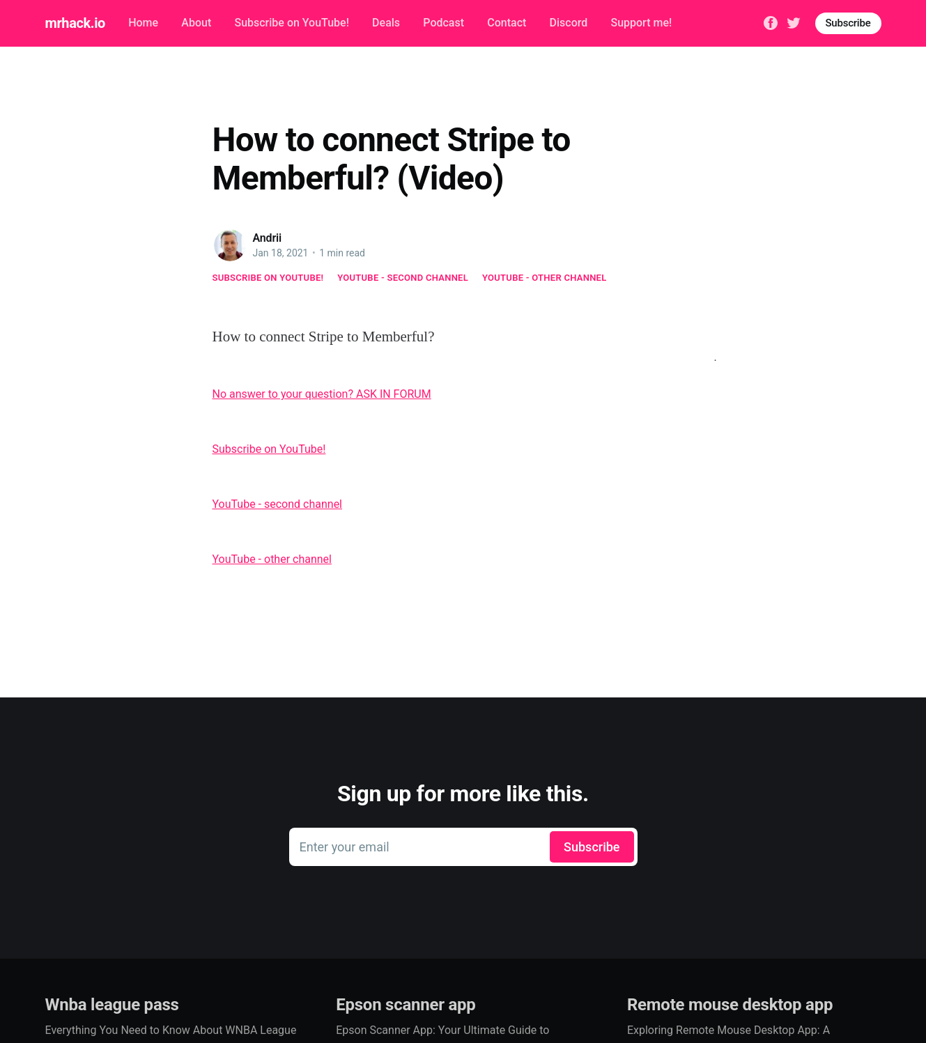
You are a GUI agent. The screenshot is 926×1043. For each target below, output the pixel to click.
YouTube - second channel (402, 277)
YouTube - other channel (544, 277)
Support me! (641, 22)
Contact (506, 22)
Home (143, 22)
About (196, 22)
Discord (569, 22)
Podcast (443, 22)
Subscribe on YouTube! (291, 22)
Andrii (267, 238)
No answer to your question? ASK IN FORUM (322, 394)
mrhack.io (75, 23)
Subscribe (848, 23)
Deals (386, 22)
